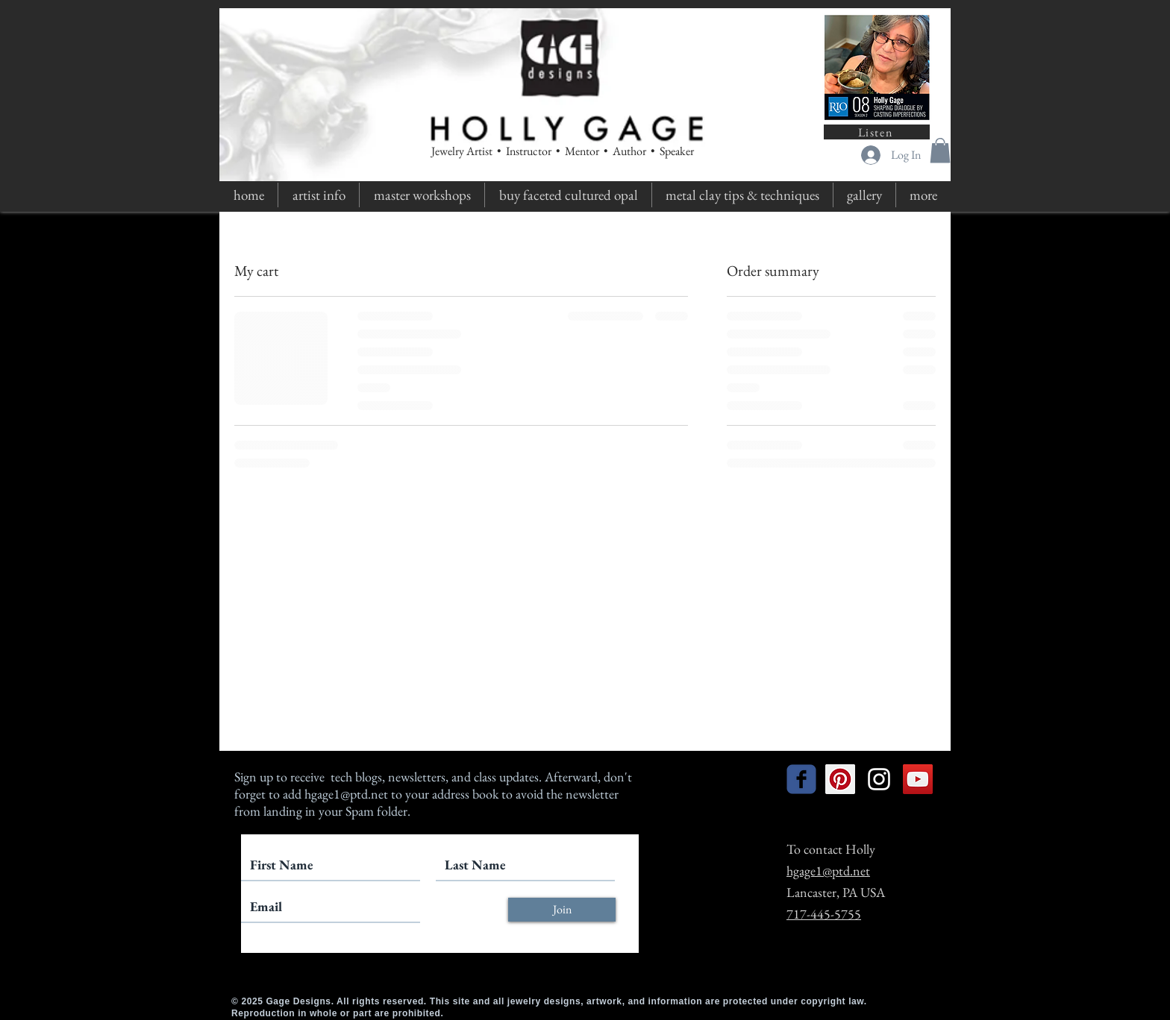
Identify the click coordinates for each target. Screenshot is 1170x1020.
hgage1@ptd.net (346, 793)
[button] (940, 150)
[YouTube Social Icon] (918, 779)
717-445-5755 (823, 913)
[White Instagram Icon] (879, 779)
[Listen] (877, 132)
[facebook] (801, 779)
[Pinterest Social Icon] (840, 779)
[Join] (562, 910)
